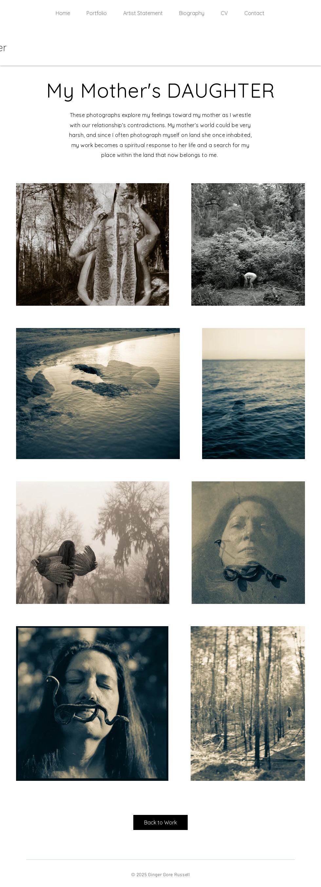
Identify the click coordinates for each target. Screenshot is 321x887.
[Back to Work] (160, 822)
